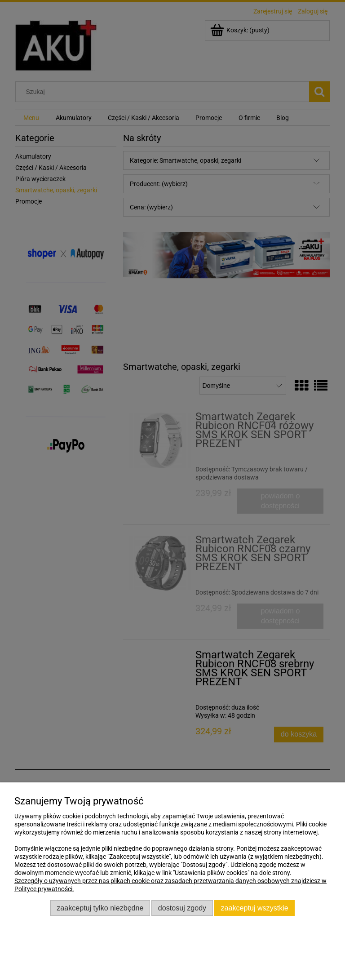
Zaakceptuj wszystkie (254, 908)
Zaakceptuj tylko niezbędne (100, 908)
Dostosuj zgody (182, 908)
